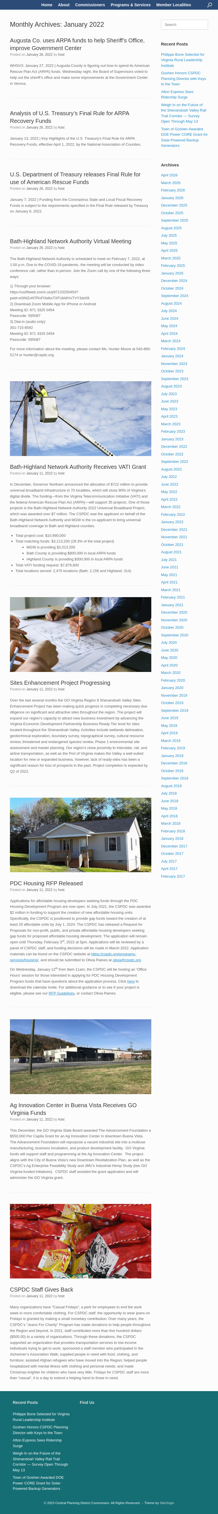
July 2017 (169, 861)
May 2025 (169, 243)
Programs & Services (131, 5)
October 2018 (172, 771)
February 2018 (173, 831)
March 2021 (171, 590)
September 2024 (174, 296)
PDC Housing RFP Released (46, 883)
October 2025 (172, 213)
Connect (123, 14)
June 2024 (169, 318)
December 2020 (174, 612)
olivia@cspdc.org (127, 960)
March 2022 (171, 507)
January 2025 (172, 273)
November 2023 (174, 364)
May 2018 (169, 808)
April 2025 (169, 250)
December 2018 (174, 763)
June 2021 (169, 567)
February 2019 (173, 748)
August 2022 (171, 469)
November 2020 (174, 620)
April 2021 (169, 582)
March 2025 (171, 258)
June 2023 (169, 401)
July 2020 (169, 642)
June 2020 (169, 650)
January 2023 (172, 439)
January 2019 (172, 756)
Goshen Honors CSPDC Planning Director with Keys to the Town (183, 78)
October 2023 (172, 371)
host (61, 55)
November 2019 (174, 695)
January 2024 (172, 356)
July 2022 (169, 477)
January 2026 (172, 198)
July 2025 (169, 235)
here (131, 981)
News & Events (95, 14)
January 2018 (172, 838)
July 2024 (169, 311)
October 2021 (172, 545)
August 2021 (171, 552)
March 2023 (171, 424)
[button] (209, 5)
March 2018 (171, 823)
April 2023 (169, 416)
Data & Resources (58, 14)
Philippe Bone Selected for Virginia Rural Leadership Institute (182, 60)
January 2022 (172, 522)
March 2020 (171, 673)
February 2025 (173, 265)
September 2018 (174, 778)
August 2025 (171, 228)
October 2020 (172, 627)
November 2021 (174, 537)
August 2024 (171, 303)
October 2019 (172, 703)
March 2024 (171, 341)
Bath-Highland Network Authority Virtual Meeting (70, 241)
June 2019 (169, 718)
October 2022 (172, 454)
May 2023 (169, 409)
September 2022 (174, 461)
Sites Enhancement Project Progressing (60, 683)
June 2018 (169, 801)
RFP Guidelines (62, 993)
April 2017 (169, 869)
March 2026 (171, 183)
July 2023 (169, 394)
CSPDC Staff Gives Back (41, 1289)
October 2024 (172, 288)
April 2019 (169, 733)
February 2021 (173, 597)
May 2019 (169, 725)
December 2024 (174, 281)
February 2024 (173, 348)
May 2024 (169, 326)
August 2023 (171, 386)
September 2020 (174, 635)
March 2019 (171, 741)
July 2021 (169, 560)
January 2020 (172, 688)
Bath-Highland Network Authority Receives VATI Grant (78, 467)
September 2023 (174, 379)
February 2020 (173, 680)
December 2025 (174, 205)
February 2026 (173, 190)
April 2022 (169, 499)
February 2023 (173, 431)
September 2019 (174, 710)
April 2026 (169, 175)
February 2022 (173, 514)
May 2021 (169, 575)
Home (47, 5)
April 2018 (169, 816)
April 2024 (169, 333)
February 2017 (173, 876)
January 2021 (172, 605)
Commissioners (90, 5)
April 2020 (169, 665)
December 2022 (174, 446)
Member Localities (173, 5)
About (64, 5)
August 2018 (171, 786)
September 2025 (174, 220)
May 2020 (169, 657)
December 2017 (174, 846)
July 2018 (169, 793)
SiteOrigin (167, 1503)
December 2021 (174, 529)
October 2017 (172, 853)
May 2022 (169, 492)
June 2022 (169, 484)
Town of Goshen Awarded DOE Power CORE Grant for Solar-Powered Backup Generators (38, 1483)
